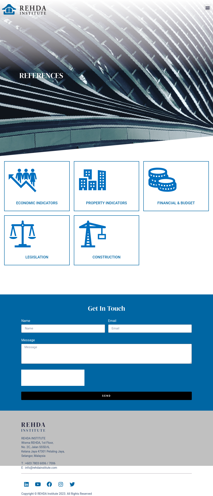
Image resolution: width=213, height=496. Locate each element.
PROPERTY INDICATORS (106, 203)
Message (28, 340)
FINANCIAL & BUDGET (176, 203)
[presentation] (52, 378)
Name (25, 321)
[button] (207, 7)
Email (112, 321)
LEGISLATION (36, 257)
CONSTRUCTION (107, 257)
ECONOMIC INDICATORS (37, 203)
